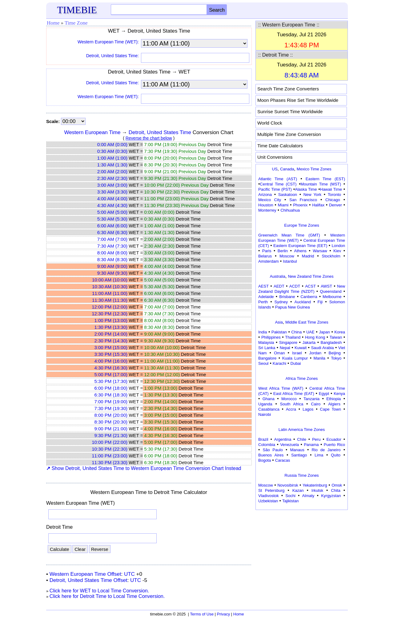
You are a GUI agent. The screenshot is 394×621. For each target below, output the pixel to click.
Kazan (298, 490)
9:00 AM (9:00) (112, 266)
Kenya (339, 393)
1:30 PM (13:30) (110, 327)
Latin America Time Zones (302, 429)
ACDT (294, 286)
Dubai (296, 363)
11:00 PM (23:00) (109, 455)
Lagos (308, 409)
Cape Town (330, 409)
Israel (297, 353)
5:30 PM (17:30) (110, 381)
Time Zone (76, 23)
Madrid (308, 256)
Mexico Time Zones (314, 169)
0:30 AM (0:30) (112, 151)
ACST (310, 286)
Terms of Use (202, 614)
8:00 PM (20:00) (110, 415)
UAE (310, 332)
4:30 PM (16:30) (110, 367)
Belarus (265, 256)
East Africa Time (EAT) (293, 393)
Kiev (337, 251)
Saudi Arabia (322, 347)
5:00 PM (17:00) (110, 374)
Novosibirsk (287, 485)
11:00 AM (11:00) (109, 293)
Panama (311, 444)
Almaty (308, 495)
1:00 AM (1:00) (112, 158)
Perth (263, 302)
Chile (301, 439)
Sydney (281, 302)
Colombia (266, 444)
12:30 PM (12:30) (109, 313)
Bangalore (267, 358)
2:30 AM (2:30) (112, 178)
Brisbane (287, 296)
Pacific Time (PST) (275, 189)
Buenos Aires (270, 455)
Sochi (290, 495)
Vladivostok (268, 495)
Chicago (332, 199)
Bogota (264, 460)
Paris (266, 251)
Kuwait (301, 347)
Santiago (299, 455)
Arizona (265, 194)
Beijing (335, 353)
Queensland (330, 291)
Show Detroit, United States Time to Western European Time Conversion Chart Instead (143, 468)
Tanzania (312, 398)
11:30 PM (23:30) (109, 462)
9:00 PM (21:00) (110, 428)
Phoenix (300, 205)
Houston (265, 205)
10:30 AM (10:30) (109, 286)
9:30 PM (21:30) (110, 435)
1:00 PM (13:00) (110, 320)
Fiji (320, 302)
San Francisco (303, 199)
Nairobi (264, 414)
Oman (279, 353)
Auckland (303, 302)
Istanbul (290, 261)
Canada (287, 169)
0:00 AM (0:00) (112, 144)
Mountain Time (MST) (320, 184)
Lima (319, 455)
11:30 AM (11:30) (109, 300)
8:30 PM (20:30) (110, 421)
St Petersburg (271, 490)
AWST (326, 286)
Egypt (324, 393)
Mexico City (269, 199)
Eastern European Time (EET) (300, 245)
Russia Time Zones (301, 475)
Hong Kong (315, 337)
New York (312, 194)
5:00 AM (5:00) (112, 212)
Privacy (223, 614)
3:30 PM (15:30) (110, 354)
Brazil (263, 439)
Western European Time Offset (85, 574)
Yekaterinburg (315, 485)
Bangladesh (331, 342)
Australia (277, 276)
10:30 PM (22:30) (109, 449)
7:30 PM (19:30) (110, 408)
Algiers (334, 404)
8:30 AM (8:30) (112, 259)
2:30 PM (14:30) (110, 340)
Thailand (292, 337)
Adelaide (266, 296)
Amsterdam (268, 261)
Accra (291, 409)
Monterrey (267, 210)
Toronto (334, 194)
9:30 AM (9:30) (112, 273)
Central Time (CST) (278, 184)
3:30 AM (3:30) (112, 191)
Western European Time (92, 132)
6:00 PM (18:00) (110, 388)
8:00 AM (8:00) (112, 252)
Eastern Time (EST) (325, 179)
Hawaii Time (331, 189)
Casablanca (268, 409)
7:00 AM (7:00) (112, 239)
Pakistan (279, 332)
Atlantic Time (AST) (277, 179)
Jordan (315, 353)
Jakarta (309, 342)
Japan (324, 332)
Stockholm (331, 256)
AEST (263, 286)
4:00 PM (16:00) (110, 361)
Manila (319, 358)
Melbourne (332, 296)
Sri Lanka (266, 347)
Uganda (265, 404)
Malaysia (266, 342)
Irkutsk (317, 490)
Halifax (318, 205)
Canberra (308, 296)
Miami (283, 205)
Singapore (288, 342)
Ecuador (333, 439)
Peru (316, 439)
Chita (335, 490)
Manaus (297, 450)
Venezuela (289, 444)
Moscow (286, 256)
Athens (300, 251)
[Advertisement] (301, 550)
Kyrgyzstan (331, 495)
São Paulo (273, 450)
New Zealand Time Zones (310, 276)
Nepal (285, 347)
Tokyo (336, 358)
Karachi (279, 363)
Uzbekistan (268, 501)
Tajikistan (290, 501)
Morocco (289, 398)
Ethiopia (333, 398)
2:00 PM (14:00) (110, 333)
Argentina (282, 439)
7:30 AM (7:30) (112, 246)
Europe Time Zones (301, 225)
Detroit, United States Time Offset (88, 580)
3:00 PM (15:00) (110, 347)
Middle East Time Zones (306, 322)
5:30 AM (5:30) (112, 218)
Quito (335, 455)
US (275, 169)
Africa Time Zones (302, 378)
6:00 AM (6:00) (112, 225)
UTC (129, 574)
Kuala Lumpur (295, 358)
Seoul (263, 363)
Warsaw (320, 251)
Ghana (269, 398)
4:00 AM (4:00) (112, 198)
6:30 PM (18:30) (110, 394)
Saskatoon (287, 194)
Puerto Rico (334, 444)
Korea (339, 332)
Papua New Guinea (292, 307)
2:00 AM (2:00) (112, 171)
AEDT (279, 286)
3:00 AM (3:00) (112, 185)
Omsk (337, 485)
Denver (335, 205)
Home (53, 23)
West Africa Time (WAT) (280, 388)
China (296, 332)
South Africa (291, 404)
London (338, 245)
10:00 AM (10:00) (109, 279)
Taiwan (336, 337)
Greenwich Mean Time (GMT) (289, 235)
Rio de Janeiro (326, 450)
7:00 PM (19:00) (110, 401)
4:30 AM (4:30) (112, 205)
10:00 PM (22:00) (109, 442)
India (262, 332)
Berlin (283, 251)
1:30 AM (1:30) (112, 164)
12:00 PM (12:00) (109, 306)
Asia (279, 322)
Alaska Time (306, 189)
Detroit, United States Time (160, 132)
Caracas (282, 460)
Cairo (315, 404)
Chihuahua (290, 210)
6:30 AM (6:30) (112, 232)
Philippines (271, 337)
